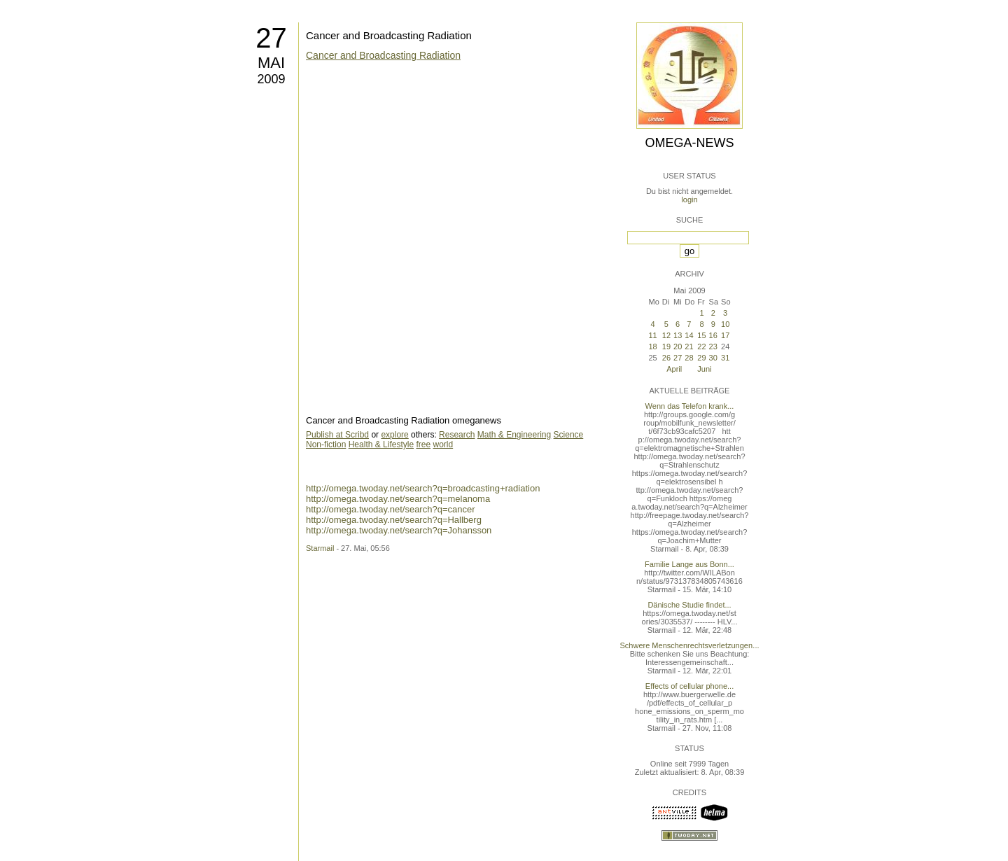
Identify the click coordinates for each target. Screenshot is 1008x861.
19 (666, 346)
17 (725, 335)
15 (701, 335)
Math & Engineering (514, 435)
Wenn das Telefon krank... (689, 406)
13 (677, 335)
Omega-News (689, 143)
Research (457, 435)
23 (713, 346)
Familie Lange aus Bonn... (689, 564)
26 (666, 358)
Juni (704, 369)
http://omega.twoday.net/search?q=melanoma (398, 498)
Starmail (320, 548)
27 (271, 37)
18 (652, 346)
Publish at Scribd (337, 435)
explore (394, 435)
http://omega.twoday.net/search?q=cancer (390, 509)
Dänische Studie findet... (689, 605)
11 (652, 335)
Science (569, 435)
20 (677, 346)
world (443, 444)
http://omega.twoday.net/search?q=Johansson (398, 530)
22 (701, 346)
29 (701, 358)
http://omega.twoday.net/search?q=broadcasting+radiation (423, 488)
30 (713, 358)
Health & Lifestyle (381, 444)
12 (666, 335)
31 (725, 358)
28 (689, 358)
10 (725, 324)
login (689, 199)
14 (689, 335)
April (674, 369)
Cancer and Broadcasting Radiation (389, 35)
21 (689, 346)
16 (713, 335)
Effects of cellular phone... (689, 686)
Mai (271, 62)
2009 (271, 79)
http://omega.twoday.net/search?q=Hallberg (394, 519)
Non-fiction (326, 444)
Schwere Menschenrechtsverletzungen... (690, 645)
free (423, 444)
